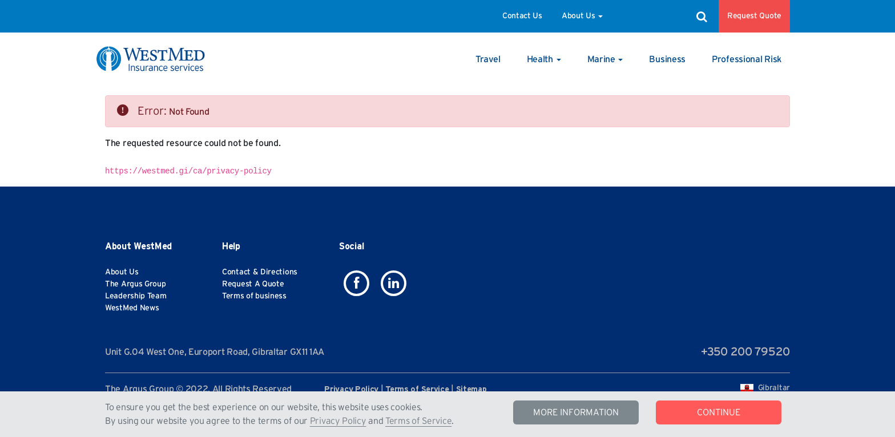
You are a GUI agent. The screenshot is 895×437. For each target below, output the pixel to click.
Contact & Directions (259, 272)
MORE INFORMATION (576, 412)
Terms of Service (418, 421)
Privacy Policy (338, 421)
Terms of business (254, 296)
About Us (582, 16)
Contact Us (522, 16)
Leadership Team (136, 296)
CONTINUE (718, 412)
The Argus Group (135, 284)
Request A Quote (253, 284)
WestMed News (132, 308)
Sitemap (471, 390)
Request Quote (754, 16)
